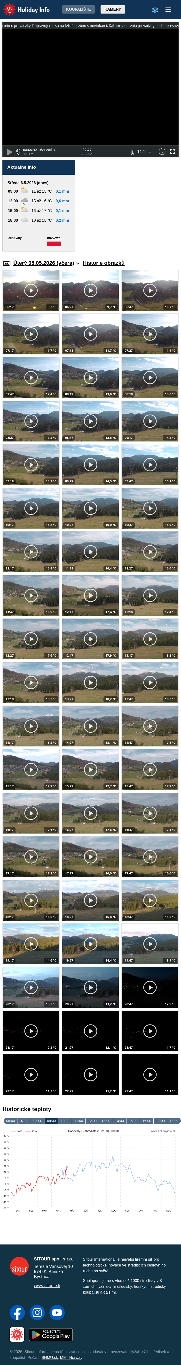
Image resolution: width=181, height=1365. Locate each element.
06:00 (10, 1121)
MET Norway (71, 1358)
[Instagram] (37, 1313)
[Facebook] (17, 1313)
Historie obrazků (104, 263)
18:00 (174, 1121)
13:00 (106, 1121)
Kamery (112, 9)
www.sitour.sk (47, 1285)
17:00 (160, 1121)
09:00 (51, 1121)
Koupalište (78, 9)
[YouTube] (57, 1313)
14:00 (119, 1121)
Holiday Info (21, 6)
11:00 (78, 1121)
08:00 (37, 1121)
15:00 (133, 1121)
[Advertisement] (129, 205)
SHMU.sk (49, 1358)
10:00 (65, 1121)
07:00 (24, 1121)
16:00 (146, 1121)
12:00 (92, 1121)
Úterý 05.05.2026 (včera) (46, 263)
